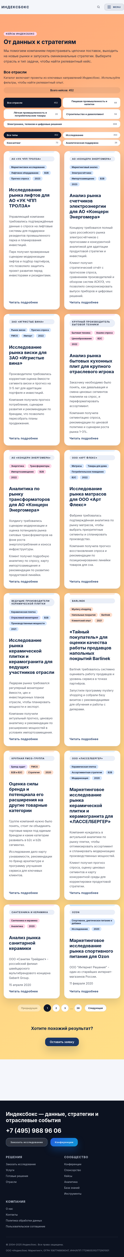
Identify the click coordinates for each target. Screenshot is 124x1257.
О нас (9, 1208)
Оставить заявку (62, 1042)
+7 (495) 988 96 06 (33, 1130)
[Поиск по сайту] (98, 7)
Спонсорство (72, 1170)
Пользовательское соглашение (25, 1226)
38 (78, 1008)
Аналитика (71, 1181)
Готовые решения (17, 1176)
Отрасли (11, 1181)
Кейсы (68, 1176)
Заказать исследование (26, 1142)
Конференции (64, 1142)
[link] (32, 230)
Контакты (12, 1214)
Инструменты (72, 1193)
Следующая (95, 1008)
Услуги (10, 1170)
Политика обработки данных (24, 1220)
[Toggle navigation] (114, 7)
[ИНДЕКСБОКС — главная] (47, 7)
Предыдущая (29, 1008)
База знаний (71, 1187)
